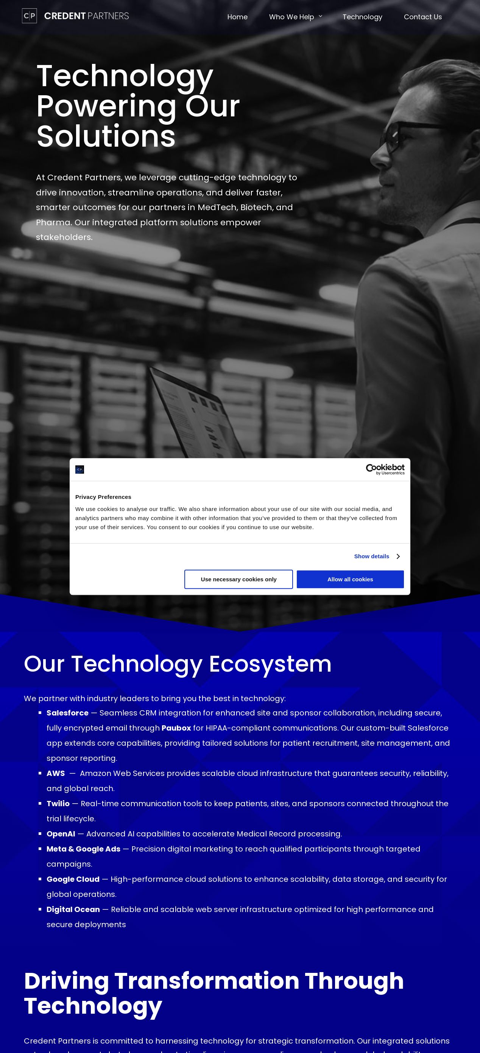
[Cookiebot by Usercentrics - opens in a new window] (371, 469)
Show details (372, 556)
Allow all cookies (350, 579)
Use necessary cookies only (239, 579)
